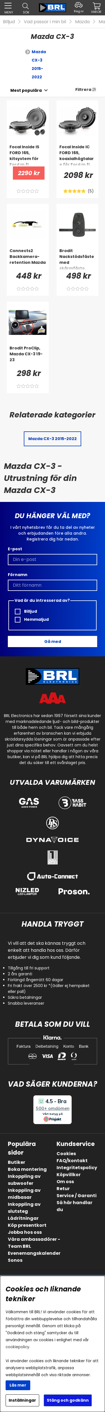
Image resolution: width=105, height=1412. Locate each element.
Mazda (82, 21)
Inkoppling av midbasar (24, 1193)
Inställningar (22, 1400)
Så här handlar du (74, 1206)
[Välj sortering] (26, 90)
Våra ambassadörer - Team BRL (34, 1242)
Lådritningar (23, 1218)
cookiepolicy (17, 1347)
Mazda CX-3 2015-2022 (39, 64)
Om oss (65, 1181)
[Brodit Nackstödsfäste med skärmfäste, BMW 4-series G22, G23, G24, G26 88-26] (78, 259)
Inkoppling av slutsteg (24, 1207)
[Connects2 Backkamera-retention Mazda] (28, 259)
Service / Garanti (77, 1195)
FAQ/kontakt (72, 1160)
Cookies (66, 1153)
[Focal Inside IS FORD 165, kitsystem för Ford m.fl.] (28, 155)
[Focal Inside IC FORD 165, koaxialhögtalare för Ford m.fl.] (78, 155)
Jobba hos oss (25, 1232)
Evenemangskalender (34, 1253)
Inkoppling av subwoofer (24, 1180)
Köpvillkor (69, 1174)
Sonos (15, 1260)
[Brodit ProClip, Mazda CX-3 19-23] (28, 356)
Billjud (9, 21)
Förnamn (17, 574)
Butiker (16, 1162)
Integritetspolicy (77, 1167)
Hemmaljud (32, 619)
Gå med (52, 641)
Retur (63, 1188)
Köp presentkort (27, 1225)
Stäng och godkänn (68, 1400)
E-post (15, 549)
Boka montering (27, 1169)
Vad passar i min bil (45, 21)
